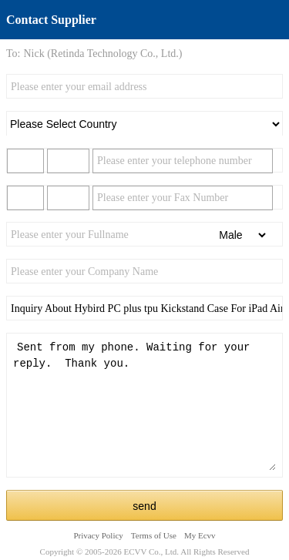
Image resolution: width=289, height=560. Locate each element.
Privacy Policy (98, 535)
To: (13, 53)
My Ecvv (200, 535)
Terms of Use (153, 535)
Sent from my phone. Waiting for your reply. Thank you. (144, 405)
